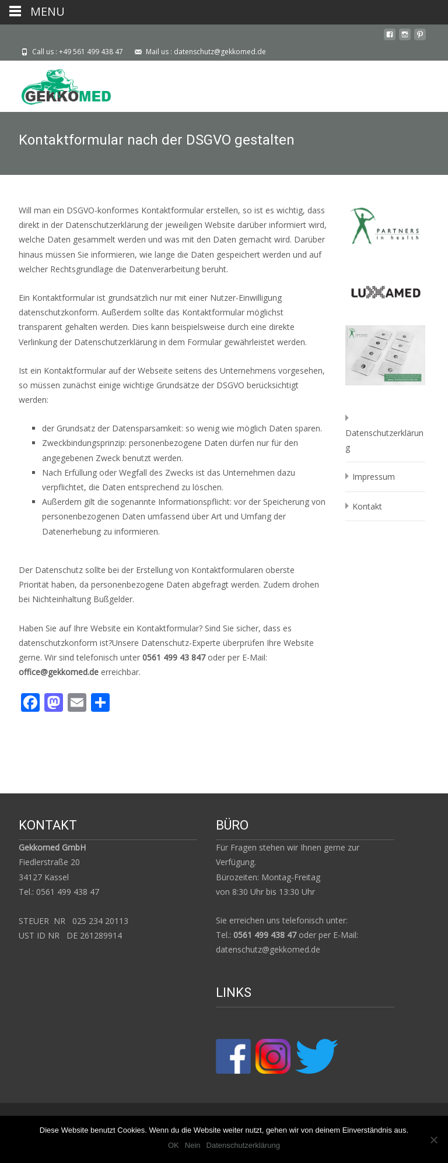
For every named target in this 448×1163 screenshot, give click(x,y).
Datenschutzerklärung (243, 1145)
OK (173, 1145)
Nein (193, 1145)
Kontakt (367, 506)
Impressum (373, 476)
